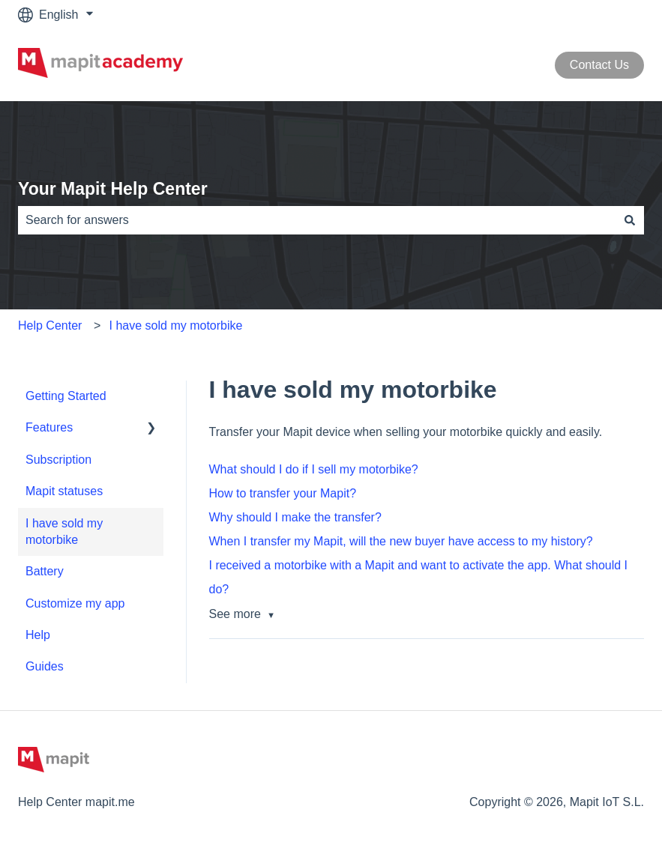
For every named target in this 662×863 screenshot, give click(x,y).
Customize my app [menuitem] (75, 603)
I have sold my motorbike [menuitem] (64, 531)
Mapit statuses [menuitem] (64, 491)
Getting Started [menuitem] (65, 396)
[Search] (630, 220)
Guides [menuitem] (44, 666)
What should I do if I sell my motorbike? (313, 469)
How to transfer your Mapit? (283, 493)
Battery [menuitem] (44, 571)
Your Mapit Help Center (113, 189)
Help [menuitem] (37, 635)
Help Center (50, 325)
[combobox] (317, 220)
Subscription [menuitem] (58, 459)
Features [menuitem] (49, 427)
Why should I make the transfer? (295, 517)
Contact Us (599, 64)
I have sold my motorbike (176, 325)
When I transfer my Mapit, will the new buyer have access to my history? (401, 541)
